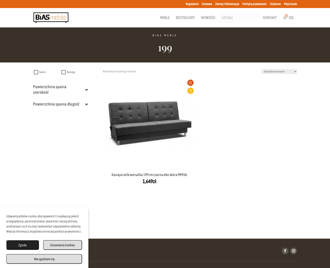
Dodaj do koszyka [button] (130, 91)
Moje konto (290, 4)
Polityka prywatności (254, 4)
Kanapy (71, 72)
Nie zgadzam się (44, 259)
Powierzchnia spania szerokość (60, 89)
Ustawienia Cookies (62, 245)
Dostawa (207, 4)
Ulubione (275, 4)
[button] (131, 84)
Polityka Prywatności (206, 250)
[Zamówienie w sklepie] (279, 71)
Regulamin (192, 4)
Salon (42, 72)
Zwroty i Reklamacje (227, 4)
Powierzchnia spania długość (60, 104)
